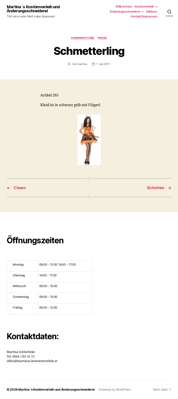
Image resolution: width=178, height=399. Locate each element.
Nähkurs (151, 11)
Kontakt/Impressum (144, 16)
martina (82, 64)
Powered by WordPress (115, 389)
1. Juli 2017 (103, 64)
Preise (102, 37)
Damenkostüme (82, 37)
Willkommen (123, 6)
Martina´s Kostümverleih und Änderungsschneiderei (33, 9)
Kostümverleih (144, 6)
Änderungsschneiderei (125, 11)
